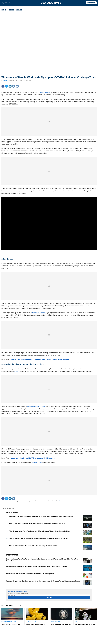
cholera (17, 371)
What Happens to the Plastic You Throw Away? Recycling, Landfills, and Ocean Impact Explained (39, 531)
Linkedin (10, 86)
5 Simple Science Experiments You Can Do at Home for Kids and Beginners (30, 573)
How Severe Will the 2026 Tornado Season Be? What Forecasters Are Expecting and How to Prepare (41, 516)
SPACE (76, 621)
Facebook (2, 86)
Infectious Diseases (39, 313)
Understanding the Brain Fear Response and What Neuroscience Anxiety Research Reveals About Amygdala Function (43, 581)
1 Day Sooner (45, 92)
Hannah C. (6, 80)
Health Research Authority (36, 407)
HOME (3, 10)
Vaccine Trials (37, 463)
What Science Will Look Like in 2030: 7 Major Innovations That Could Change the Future (37, 524)
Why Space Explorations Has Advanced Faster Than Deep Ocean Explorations (33, 546)
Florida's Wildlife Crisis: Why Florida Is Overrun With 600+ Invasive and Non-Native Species (38, 538)
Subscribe (91, 3)
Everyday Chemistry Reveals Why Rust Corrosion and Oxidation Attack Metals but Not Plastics (36, 566)
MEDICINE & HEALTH (15, 10)
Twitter (6, 86)
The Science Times (49, 3)
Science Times (61, 501)
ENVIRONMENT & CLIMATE (8, 621)
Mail (17, 86)
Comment (13, 86)
